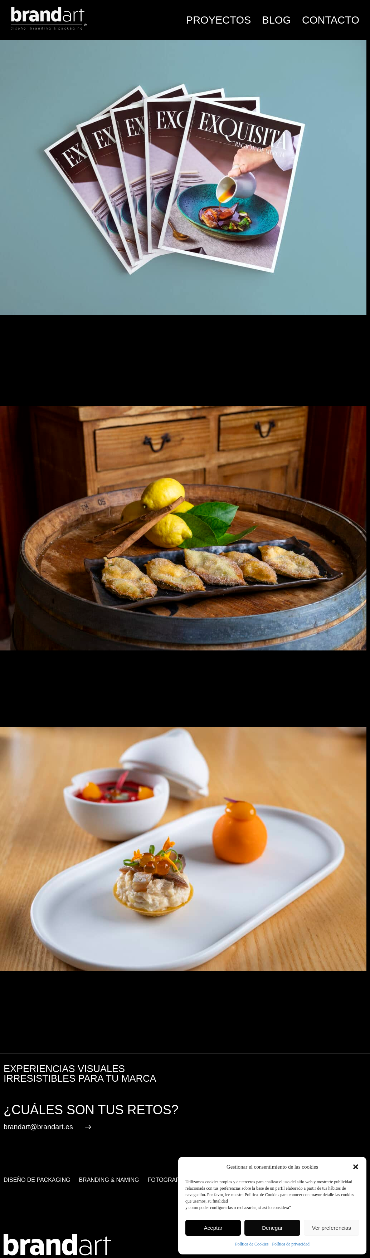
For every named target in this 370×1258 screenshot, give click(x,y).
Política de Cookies (251, 1244)
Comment (46, 372)
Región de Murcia (122, 1033)
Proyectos (218, 20)
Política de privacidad (291, 1244)
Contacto (330, 20)
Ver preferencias (331, 1228)
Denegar (272, 1228)
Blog (276, 20)
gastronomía (81, 1033)
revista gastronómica (173, 1033)
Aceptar (213, 1228)
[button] (355, 1166)
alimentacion (47, 1033)
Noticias (56, 1014)
